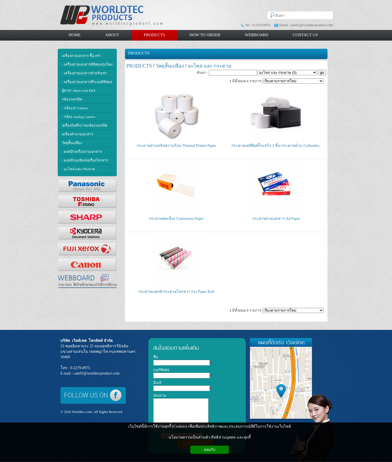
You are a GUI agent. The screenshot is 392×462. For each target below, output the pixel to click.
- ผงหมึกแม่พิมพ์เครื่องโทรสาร (85, 160)
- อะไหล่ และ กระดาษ (78, 169)
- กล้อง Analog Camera (78, 117)
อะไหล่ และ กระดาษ (209, 66)
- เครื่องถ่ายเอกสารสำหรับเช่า (84, 73)
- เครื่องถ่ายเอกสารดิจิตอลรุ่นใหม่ (87, 64)
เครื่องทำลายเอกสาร (77, 134)
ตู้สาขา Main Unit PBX (79, 91)
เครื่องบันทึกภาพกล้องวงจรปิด (84, 125)
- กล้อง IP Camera (75, 108)
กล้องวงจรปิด (72, 99)
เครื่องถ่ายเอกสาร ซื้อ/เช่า (81, 56)
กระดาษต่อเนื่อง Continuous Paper (176, 219)
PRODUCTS (138, 53)
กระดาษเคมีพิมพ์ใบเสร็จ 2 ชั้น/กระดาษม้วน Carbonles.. (276, 146)
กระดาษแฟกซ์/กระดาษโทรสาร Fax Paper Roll (176, 292)
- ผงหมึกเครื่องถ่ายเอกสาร (82, 152)
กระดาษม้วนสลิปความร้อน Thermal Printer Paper (176, 146)
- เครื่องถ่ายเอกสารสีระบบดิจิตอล (87, 82)
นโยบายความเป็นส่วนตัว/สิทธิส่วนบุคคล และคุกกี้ (209, 437)
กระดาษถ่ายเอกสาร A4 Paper (276, 219)
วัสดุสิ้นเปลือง (72, 143)
